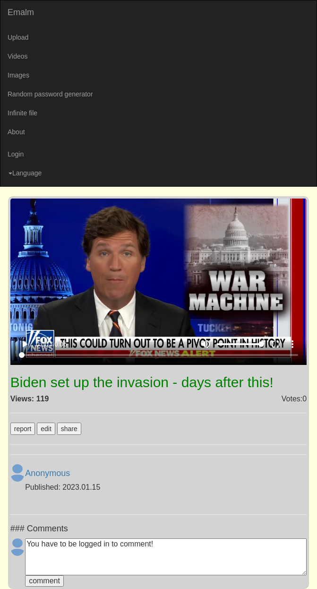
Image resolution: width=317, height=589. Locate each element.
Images (18, 75)
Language (25, 173)
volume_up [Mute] (205, 344)
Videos (18, 56)
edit (46, 429)
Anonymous (47, 473)
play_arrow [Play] (24, 344)
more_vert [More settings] (292, 344)
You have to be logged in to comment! (166, 556)
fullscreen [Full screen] (275, 344)
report (23, 429)
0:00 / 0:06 (51, 344)
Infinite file (22, 113)
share (69, 429)
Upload (18, 37)
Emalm (21, 12)
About (16, 132)
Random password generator (50, 94)
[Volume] (240, 344)
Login (16, 154)
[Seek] (158, 355)
